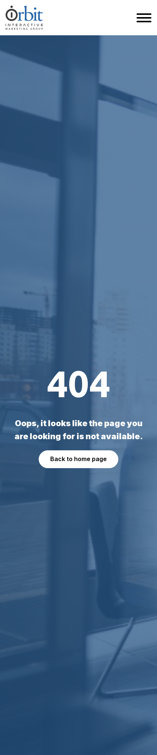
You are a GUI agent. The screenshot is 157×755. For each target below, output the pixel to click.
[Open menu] (144, 17)
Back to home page (78, 459)
